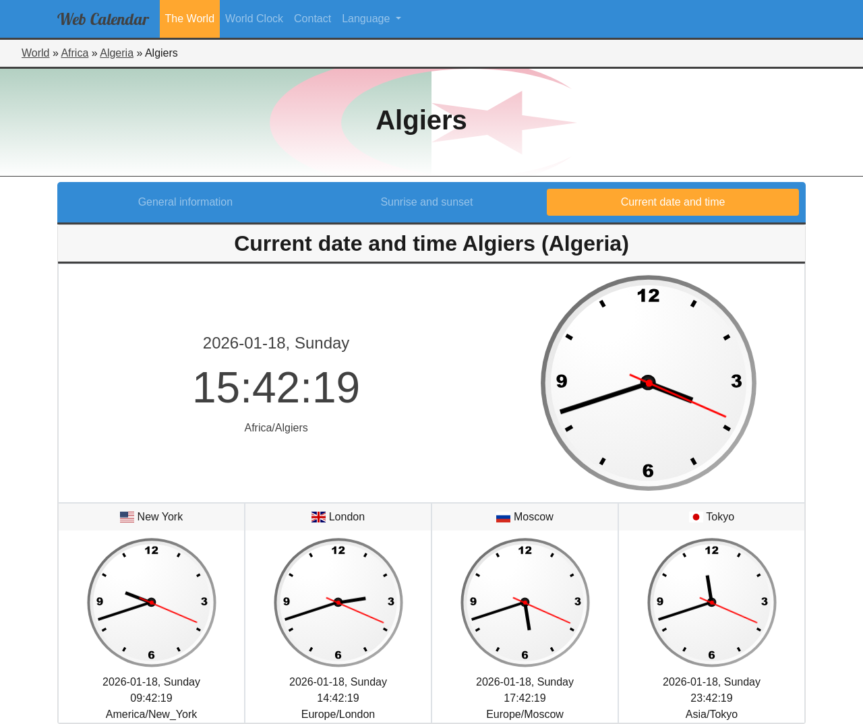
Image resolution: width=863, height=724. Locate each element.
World (36, 53)
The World (190, 18)
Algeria (116, 53)
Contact (312, 18)
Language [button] (367, 18)
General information (185, 202)
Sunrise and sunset (426, 202)
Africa (74, 53)
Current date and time (673, 202)
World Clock (254, 18)
